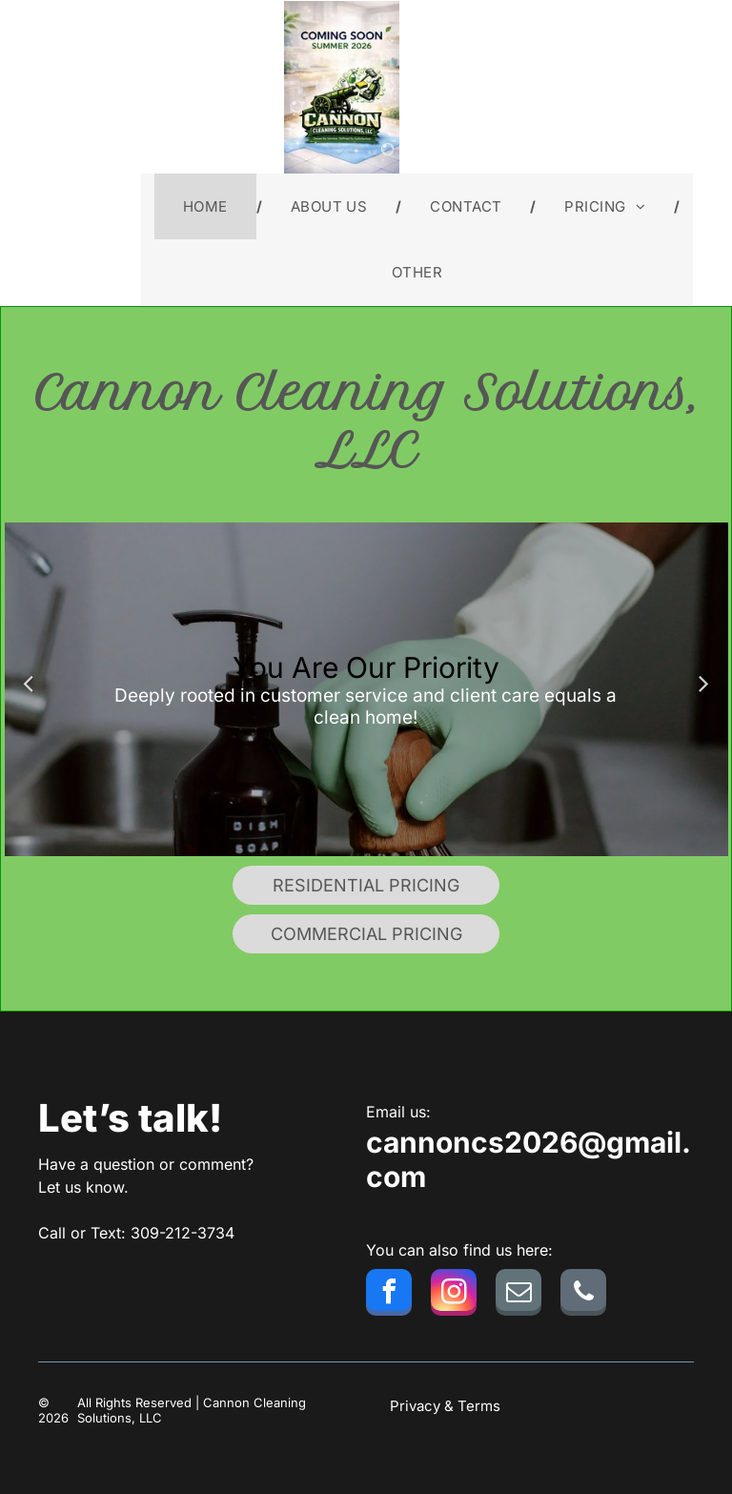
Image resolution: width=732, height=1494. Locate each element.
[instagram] (454, 1294)
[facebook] (389, 1294)
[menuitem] (208, 206)
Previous (28, 682)
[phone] (583, 1294)
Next (704, 682)
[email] (518, 1294)
